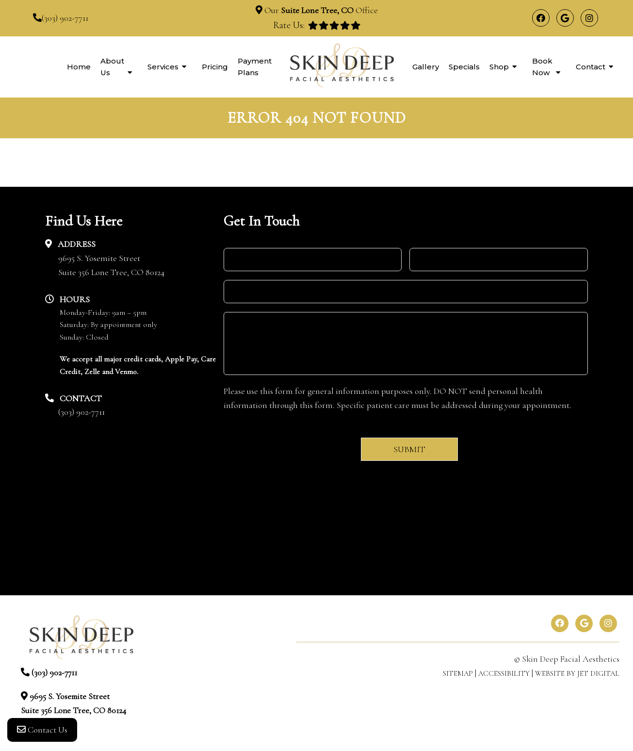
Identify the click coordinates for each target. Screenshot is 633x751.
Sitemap (458, 673)
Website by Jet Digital (577, 673)
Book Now (542, 66)
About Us (112, 66)
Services (163, 66)
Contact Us (42, 731)
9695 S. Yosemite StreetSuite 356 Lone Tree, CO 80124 (111, 265)
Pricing (215, 66)
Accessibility (504, 673)
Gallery (425, 66)
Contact (590, 66)
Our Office (320, 10)
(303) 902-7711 (65, 18)
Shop (499, 66)
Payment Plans (255, 66)
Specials (464, 66)
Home (79, 66)
